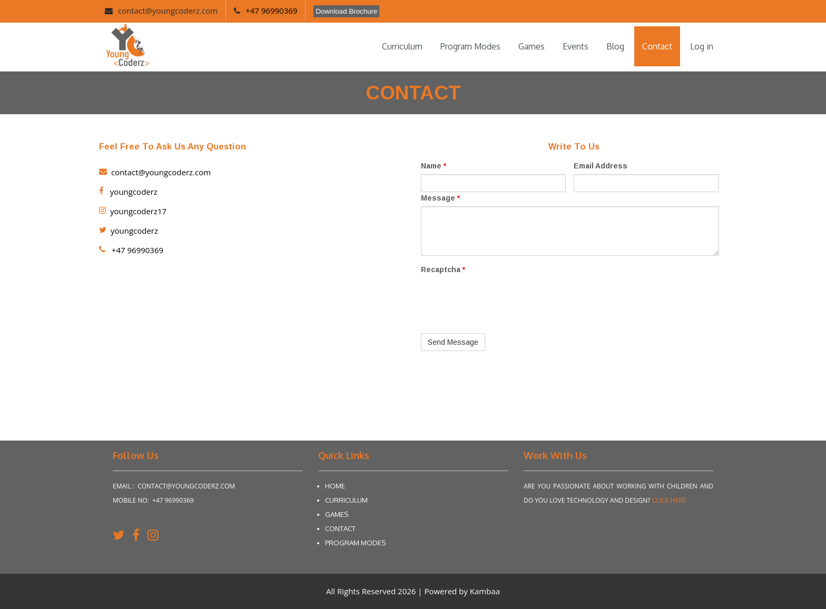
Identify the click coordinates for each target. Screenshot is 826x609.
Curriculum (402, 46)
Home (335, 486)
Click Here (669, 500)
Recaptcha (443, 269)
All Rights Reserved (362, 591)
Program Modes (470, 46)
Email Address (600, 166)
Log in (701, 46)
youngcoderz (128, 191)
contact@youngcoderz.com (168, 10)
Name (433, 166)
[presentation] (501, 298)
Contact (657, 46)
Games (531, 46)
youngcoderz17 (132, 211)
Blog (615, 46)
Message (440, 198)
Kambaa (485, 591)
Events (575, 46)
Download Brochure (346, 11)
